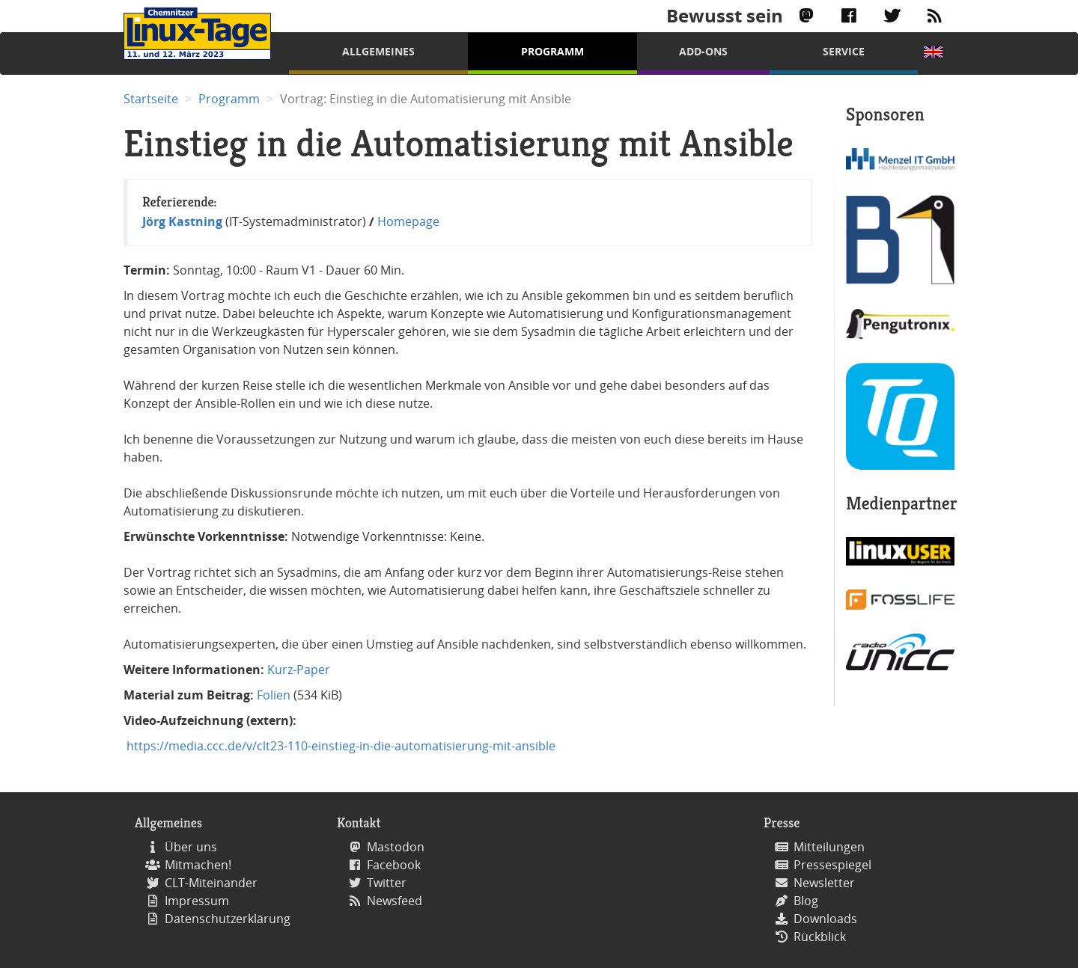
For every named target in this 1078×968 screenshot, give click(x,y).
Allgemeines (378, 51)
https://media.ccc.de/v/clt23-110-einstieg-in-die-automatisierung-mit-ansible (339, 746)
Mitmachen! (198, 865)
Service (844, 51)
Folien (273, 695)
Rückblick (820, 936)
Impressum (197, 900)
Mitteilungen (829, 847)
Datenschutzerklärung (227, 918)
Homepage (408, 221)
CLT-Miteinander (211, 882)
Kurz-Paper (298, 669)
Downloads (825, 918)
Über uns (191, 847)
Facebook (394, 865)
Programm (552, 51)
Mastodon (395, 847)
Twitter (386, 882)
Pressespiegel (832, 865)
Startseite (151, 99)
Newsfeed (394, 900)
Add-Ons (703, 51)
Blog (806, 900)
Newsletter (824, 882)
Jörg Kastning (182, 221)
